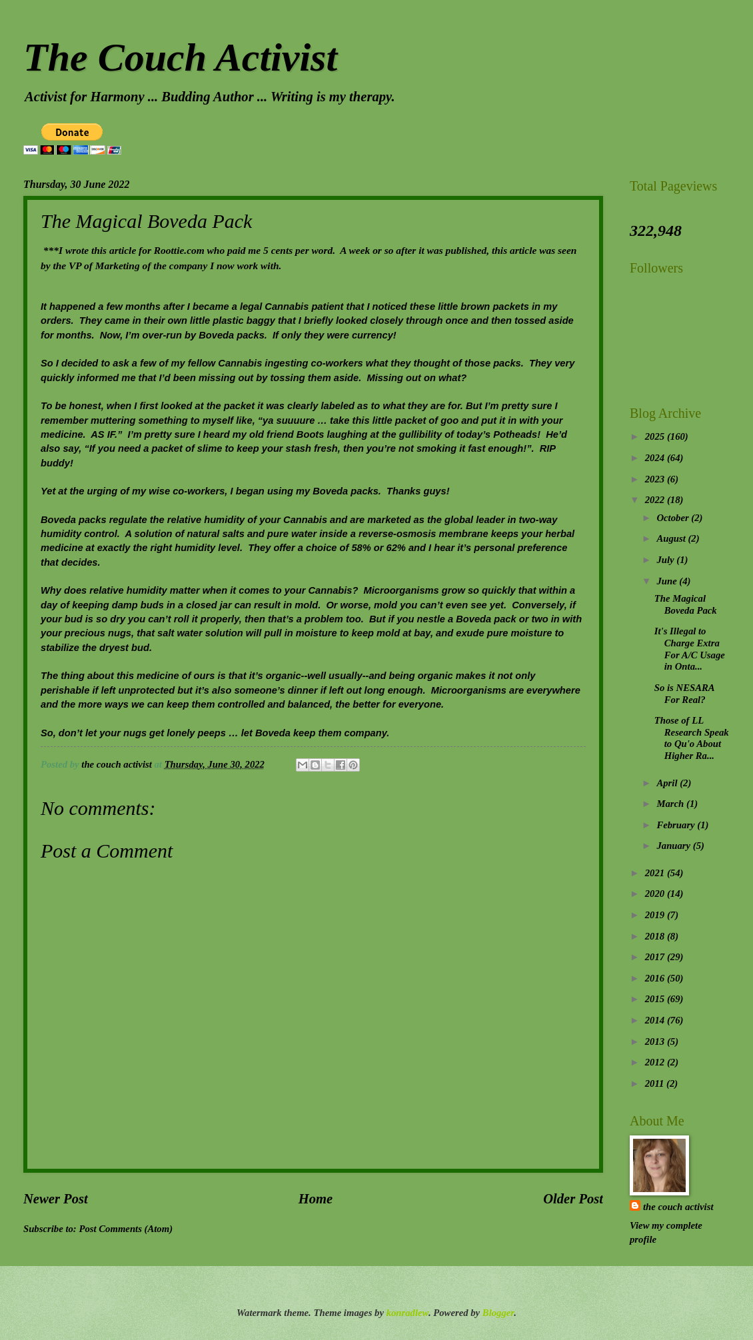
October (673, 517)
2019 (656, 915)
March (671, 803)
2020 (656, 893)
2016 (656, 978)
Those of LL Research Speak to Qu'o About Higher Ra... (691, 738)
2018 (656, 936)
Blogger (498, 1312)
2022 (656, 499)
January (674, 845)
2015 (656, 999)
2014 (656, 1020)
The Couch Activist (180, 57)
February (676, 825)
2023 (656, 479)
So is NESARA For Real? (684, 693)
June (667, 581)
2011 (655, 1083)
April (668, 783)
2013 (656, 1041)
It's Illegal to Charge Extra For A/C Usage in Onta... (689, 649)
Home (316, 1198)
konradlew (407, 1312)
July (666, 559)
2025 (656, 436)
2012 (656, 1062)
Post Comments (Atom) (126, 1228)
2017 (656, 957)
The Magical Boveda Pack (685, 604)
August (672, 538)
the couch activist (678, 1206)
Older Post (573, 1198)
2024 (656, 457)
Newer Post (55, 1198)
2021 (656, 873)
